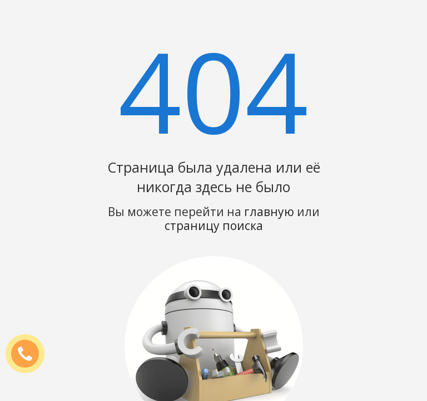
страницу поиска (214, 225)
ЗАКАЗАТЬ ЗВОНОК (29, 354)
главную (269, 211)
